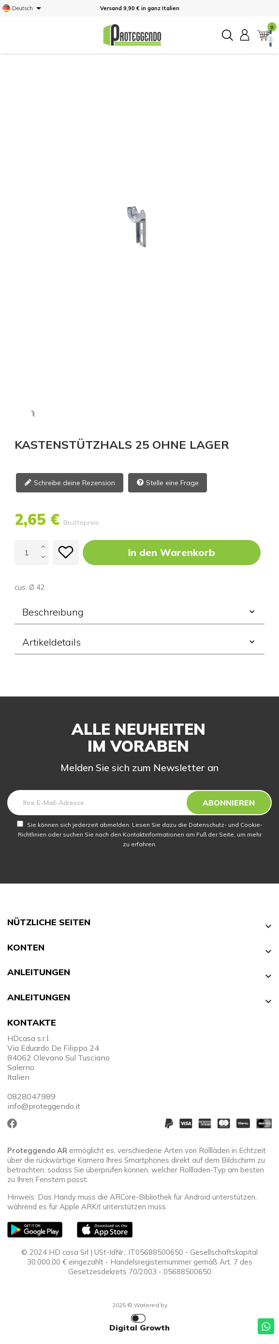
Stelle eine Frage (167, 483)
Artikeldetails (139, 642)
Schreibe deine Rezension (69, 483)
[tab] (139, 612)
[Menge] (26, 552)
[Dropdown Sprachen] (23, 8)
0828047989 (31, 1096)
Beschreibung (139, 612)
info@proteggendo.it (43, 1106)
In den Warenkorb (171, 552)
